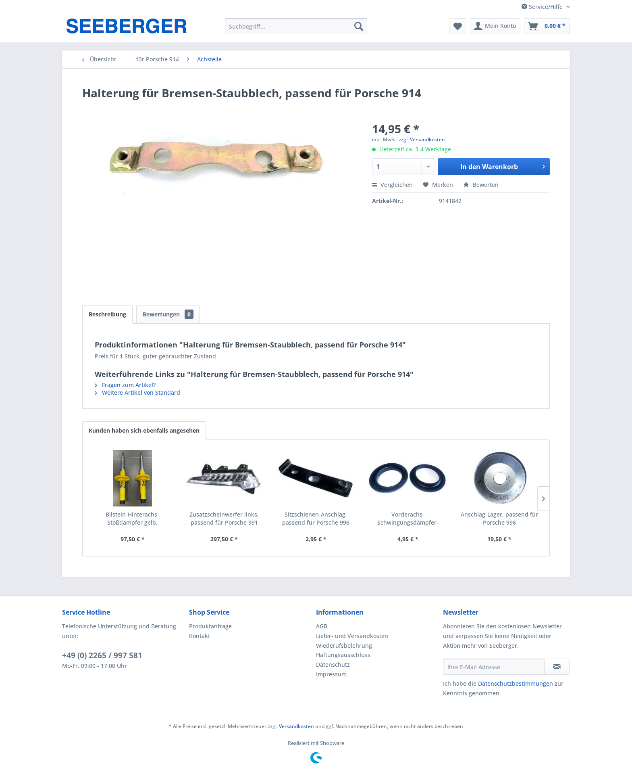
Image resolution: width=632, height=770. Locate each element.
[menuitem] (296, 26)
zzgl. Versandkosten (422, 139)
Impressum (331, 674)
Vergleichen (392, 184)
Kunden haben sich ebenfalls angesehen (144, 430)
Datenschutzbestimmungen (515, 683)
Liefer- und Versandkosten (352, 636)
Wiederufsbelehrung (344, 645)
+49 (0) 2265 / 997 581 (102, 655)
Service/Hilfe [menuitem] (543, 6)
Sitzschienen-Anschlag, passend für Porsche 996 (315, 518)
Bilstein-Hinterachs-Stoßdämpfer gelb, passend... (132, 519)
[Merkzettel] (457, 26)
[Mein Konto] (495, 26)
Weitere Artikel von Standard (137, 392)
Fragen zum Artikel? (125, 385)
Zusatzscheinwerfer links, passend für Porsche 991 (224, 518)
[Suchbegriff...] (296, 26)
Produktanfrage (210, 626)
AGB (321, 626)
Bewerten (481, 184)
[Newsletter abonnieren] (557, 667)
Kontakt (199, 636)
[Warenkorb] (547, 26)
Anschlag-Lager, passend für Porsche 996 (499, 518)
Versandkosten (296, 726)
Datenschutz (333, 664)
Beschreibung (107, 314)
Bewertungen (168, 314)
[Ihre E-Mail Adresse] (494, 667)
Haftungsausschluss (343, 655)
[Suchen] (358, 26)
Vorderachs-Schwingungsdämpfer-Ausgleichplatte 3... (408, 519)
